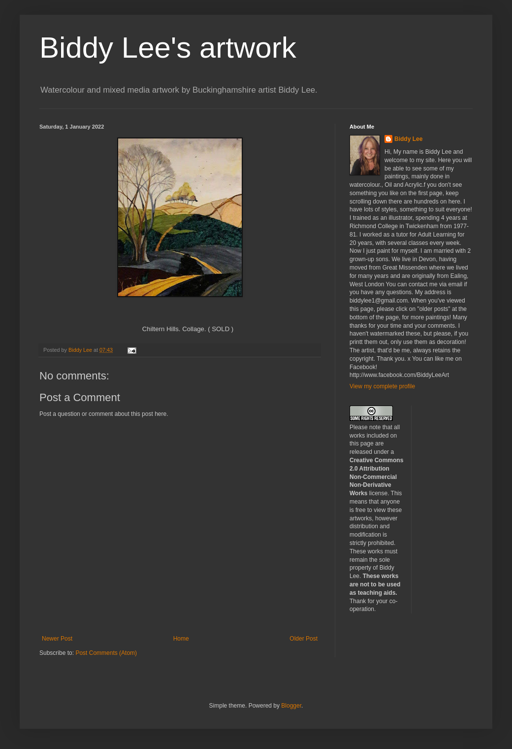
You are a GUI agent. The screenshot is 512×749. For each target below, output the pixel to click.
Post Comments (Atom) (106, 652)
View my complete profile (382, 386)
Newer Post (57, 638)
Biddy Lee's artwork (167, 47)
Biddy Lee (408, 139)
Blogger (291, 705)
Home (181, 638)
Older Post (303, 638)
